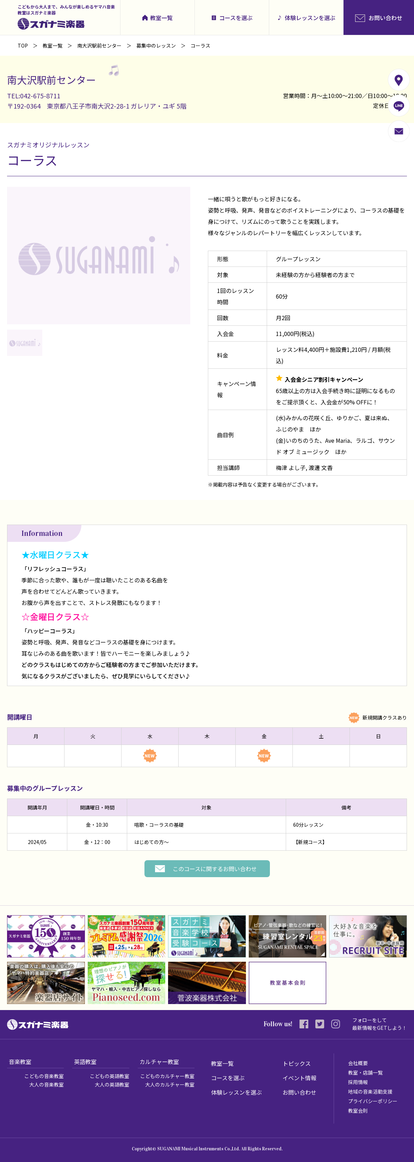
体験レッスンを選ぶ (310, 17)
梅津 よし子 (290, 467)
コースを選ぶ (236, 17)
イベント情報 (299, 1078)
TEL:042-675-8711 (33, 95)
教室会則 (358, 1110)
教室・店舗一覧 (365, 1072)
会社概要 (358, 1062)
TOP (23, 45)
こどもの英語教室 (109, 1076)
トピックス (297, 1063)
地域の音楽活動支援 (370, 1091)
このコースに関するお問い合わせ (215, 868)
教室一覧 (161, 17)
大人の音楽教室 (46, 1084)
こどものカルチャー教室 (167, 1076)
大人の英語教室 (112, 1084)
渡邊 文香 (321, 467)
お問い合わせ (299, 1092)
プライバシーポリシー (372, 1101)
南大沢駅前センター (99, 45)
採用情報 (358, 1081)
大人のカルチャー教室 (169, 1084)
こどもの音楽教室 (44, 1076)
